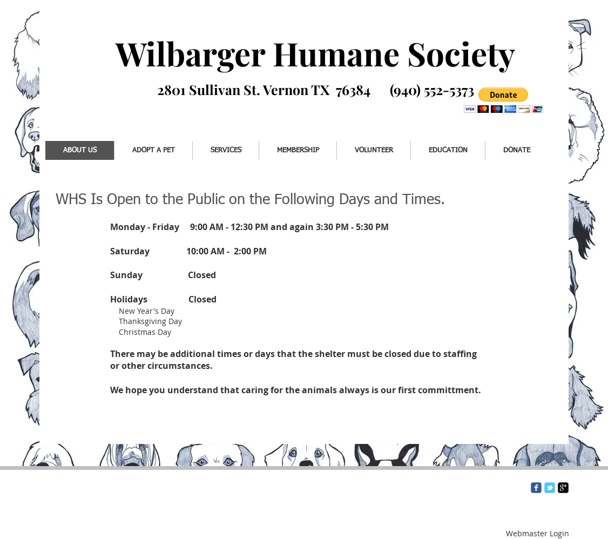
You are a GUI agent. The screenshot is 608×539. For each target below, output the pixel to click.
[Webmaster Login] (537, 533)
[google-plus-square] (563, 487)
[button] (503, 100)
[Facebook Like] (90, 106)
